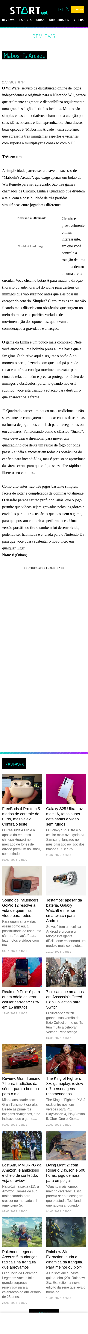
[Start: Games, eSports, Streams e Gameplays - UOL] (25, 10)
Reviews (9, 20)
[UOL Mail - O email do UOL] (60, 9)
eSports (29, 20)
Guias (47, 20)
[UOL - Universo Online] (44, 13)
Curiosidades (68, 20)
